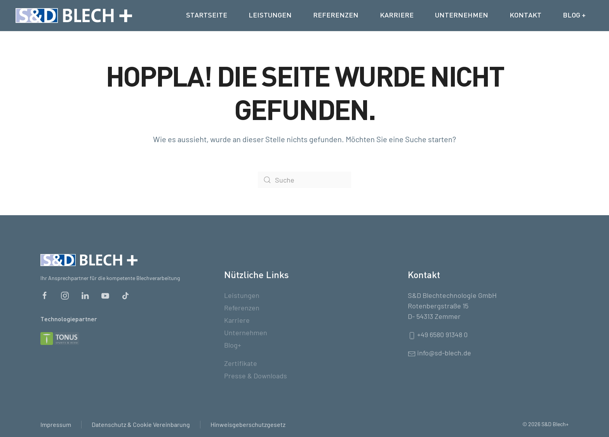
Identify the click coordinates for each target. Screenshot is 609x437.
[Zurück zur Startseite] (74, 15)
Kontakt (525, 15)
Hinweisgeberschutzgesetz (248, 424)
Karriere (237, 320)
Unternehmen (245, 332)
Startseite (206, 15)
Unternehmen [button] (461, 15)
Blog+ (232, 345)
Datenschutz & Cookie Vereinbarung (141, 424)
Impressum (55, 424)
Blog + (574, 15)
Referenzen (335, 15)
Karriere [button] (397, 15)
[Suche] (304, 180)
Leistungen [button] (270, 15)
